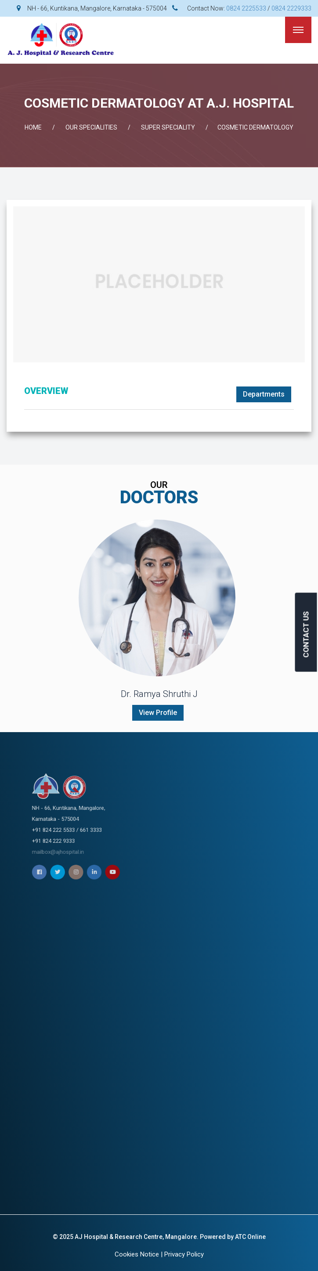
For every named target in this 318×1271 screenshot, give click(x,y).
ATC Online (250, 1236)
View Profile (158, 712)
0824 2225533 (246, 8)
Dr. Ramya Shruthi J (159, 694)
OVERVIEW (46, 391)
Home (33, 127)
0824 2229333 (291, 8)
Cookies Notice (137, 1254)
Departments (264, 394)
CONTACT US (306, 634)
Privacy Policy (184, 1254)
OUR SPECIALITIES (91, 127)
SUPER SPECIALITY (168, 127)
